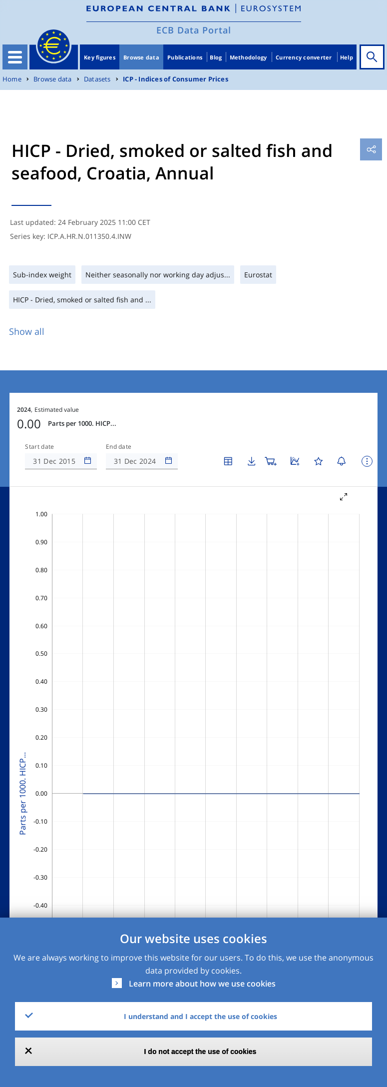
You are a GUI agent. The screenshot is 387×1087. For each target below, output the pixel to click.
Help (346, 57)
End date (119, 447)
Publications (184, 57)
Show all (26, 331)
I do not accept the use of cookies (200, 1052)
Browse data (141, 57)
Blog (216, 57)
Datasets (97, 79)
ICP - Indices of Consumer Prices (175, 79)
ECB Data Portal (193, 30)
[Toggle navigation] (14, 56)
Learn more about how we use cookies (202, 983)
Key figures (99, 57)
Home (11, 79)
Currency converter (304, 57)
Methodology (248, 57)
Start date (39, 447)
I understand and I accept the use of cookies (200, 1016)
